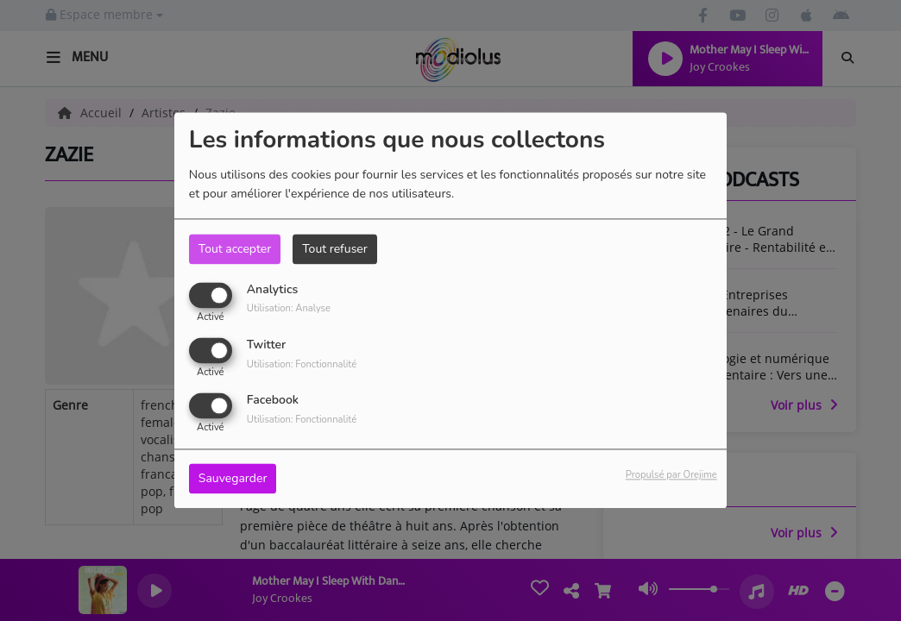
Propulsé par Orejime (671, 475)
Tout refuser (335, 249)
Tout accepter (234, 249)
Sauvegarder (233, 479)
